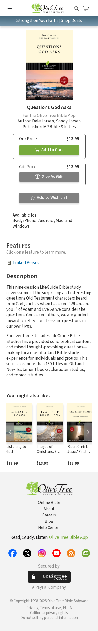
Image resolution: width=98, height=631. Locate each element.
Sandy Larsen (68, 121)
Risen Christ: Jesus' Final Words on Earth (80, 451)
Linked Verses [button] (26, 263)
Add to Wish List (49, 198)
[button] (76, 8)
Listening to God (16, 449)
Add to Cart (49, 150)
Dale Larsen (43, 121)
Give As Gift (49, 177)
